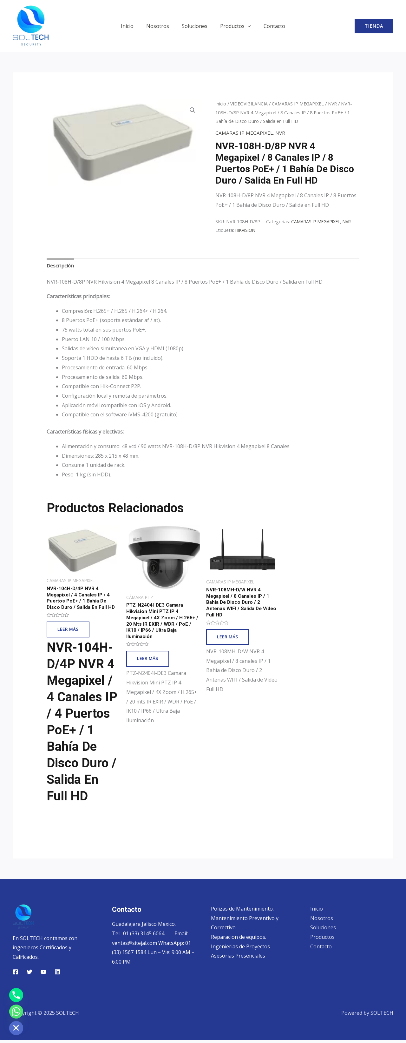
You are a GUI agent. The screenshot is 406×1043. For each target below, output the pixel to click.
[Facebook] (15, 975)
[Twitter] (29, 975)
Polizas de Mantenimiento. (242, 911)
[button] (374, 26)
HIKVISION (341, 230)
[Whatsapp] (16, 1012)
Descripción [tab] (61, 265)
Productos (233, 26)
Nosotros (160, 26)
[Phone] (16, 995)
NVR (334, 103)
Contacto (269, 26)
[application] (245, 26)
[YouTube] (43, 975)
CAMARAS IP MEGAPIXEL (299, 103)
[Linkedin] (57, 975)
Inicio (132, 26)
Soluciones (194, 26)
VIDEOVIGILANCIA (249, 103)
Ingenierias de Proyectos (240, 949)
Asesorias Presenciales (238, 958)
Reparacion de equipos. (238, 939)
